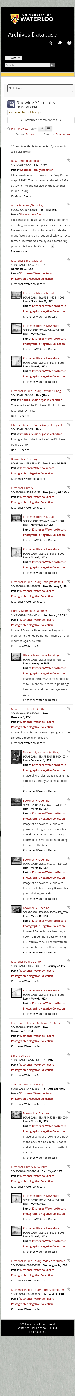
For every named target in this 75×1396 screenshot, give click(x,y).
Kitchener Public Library (26, 961)
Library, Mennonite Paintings (29, 610)
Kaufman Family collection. (37, 170)
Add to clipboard (69, 160)
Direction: (49, 134)
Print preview (17, 128)
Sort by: (20, 134)
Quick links (69, 43)
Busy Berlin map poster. (26, 161)
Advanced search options (41, 120)
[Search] (30, 65)
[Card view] (41, 128)
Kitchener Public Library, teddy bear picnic (38, 1261)
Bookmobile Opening (24, 459)
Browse (12, 58)
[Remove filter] (41, 112)
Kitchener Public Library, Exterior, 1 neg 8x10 (39, 391)
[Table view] (48, 128)
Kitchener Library (22, 488)
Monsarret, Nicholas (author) (29, 709)
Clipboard (50, 43)
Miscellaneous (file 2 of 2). (27, 205)
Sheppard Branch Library (27, 1084)
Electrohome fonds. (32, 214)
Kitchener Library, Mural (26, 260)
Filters (15, 88)
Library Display (20, 1055)
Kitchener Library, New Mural (41, 326)
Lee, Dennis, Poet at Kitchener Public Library (39, 1023)
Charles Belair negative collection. (41, 400)
